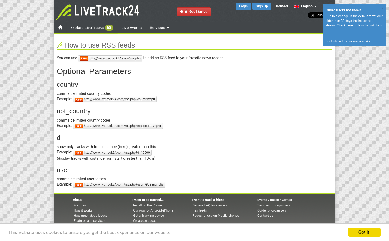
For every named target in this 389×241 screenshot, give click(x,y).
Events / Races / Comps (274, 200)
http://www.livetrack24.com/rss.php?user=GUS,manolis (119, 185)
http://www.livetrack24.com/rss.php (110, 58)
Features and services (89, 221)
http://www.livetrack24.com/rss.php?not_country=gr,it (118, 126)
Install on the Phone (147, 205)
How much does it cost (90, 215)
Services (159, 27)
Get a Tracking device (148, 215)
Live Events (132, 27)
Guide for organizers (272, 210)
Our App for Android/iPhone (153, 210)
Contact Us (265, 215)
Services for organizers (273, 205)
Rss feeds (200, 210)
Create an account (146, 221)
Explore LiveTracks (91, 28)
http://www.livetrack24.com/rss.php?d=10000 (112, 153)
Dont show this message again (348, 41)
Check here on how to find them (359, 25)
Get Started (193, 11)
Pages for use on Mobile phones (216, 215)
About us (80, 205)
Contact (282, 6)
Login (243, 6)
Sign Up (262, 6)
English (303, 6)
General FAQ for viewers (210, 205)
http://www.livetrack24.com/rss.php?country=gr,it (115, 99)
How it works (83, 210)
